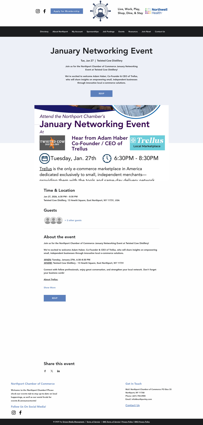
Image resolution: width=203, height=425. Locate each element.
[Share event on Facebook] (45, 371)
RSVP (101, 93)
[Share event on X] (51, 371)
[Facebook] (44, 11)
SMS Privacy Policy (142, 422)
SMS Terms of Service (111, 422)
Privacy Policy (127, 422)
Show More (50, 287)
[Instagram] (37, 11)
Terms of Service (93, 422)
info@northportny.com (142, 399)
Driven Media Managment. (73, 422)
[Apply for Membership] (67, 11)
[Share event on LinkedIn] (58, 371)
